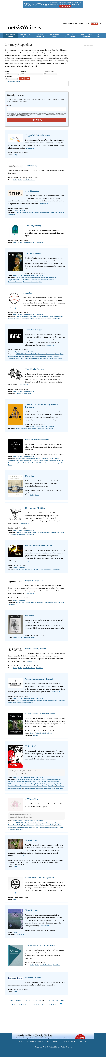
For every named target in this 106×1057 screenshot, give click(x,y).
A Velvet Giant (32, 799)
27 (30, 1000)
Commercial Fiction (47, 458)
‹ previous (18, 1000)
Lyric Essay (47, 602)
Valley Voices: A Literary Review (40, 713)
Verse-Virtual (31, 840)
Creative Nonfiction (29, 180)
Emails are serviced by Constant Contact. (21, 115)
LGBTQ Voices (25, 280)
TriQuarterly (31, 165)
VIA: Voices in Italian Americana (40, 945)
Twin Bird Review (33, 329)
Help (60, 1041)
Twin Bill (27, 293)
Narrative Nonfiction (57, 212)
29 (36, 1000)
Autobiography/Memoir (23, 458)
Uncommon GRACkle (35, 508)
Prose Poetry (27, 282)
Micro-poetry (12, 534)
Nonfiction (11, 214)
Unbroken (29, 476)
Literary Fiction (35, 280)
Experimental (37, 277)
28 (33, 1000)
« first (11, 1000)
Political (44, 786)
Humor (50, 316)
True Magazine (32, 191)
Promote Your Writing (25, 35)
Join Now (99, 35)
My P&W (81, 23)
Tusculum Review (33, 253)
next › (57, 1000)
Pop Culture (30, 319)
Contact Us (74, 1041)
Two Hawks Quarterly (35, 369)
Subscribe (94, 23)
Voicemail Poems (33, 977)
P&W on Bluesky (97, 28)
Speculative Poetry (47, 358)
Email (9, 105)
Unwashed (30, 615)
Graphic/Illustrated (14, 280)
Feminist (45, 277)
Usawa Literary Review (35, 648)
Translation (39, 242)
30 (40, 1000)
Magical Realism (41, 356)
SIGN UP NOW (36, 120)
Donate (65, 23)
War (40, 282)
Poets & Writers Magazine (86, 35)
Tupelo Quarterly (33, 225)
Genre (7, 71)
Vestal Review (31, 910)
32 (46, 1000)
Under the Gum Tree (34, 580)
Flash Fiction (52, 277)
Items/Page (8, 76)
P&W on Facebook (94, 28)
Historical (45, 316)
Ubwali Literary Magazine (37, 439)
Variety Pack (31, 746)
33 (50, 1000)
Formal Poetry (48, 461)
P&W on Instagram (100, 28)
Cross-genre (29, 277)
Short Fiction (47, 319)
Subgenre (23, 71)
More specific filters (14, 81)
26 (26, 1000)
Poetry (15, 155)
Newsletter (73, 23)
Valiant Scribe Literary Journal (39, 679)
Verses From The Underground (39, 877)
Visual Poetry (56, 319)
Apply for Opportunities (70, 35)
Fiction (20, 180)
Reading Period (49, 71)
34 (53, 1000)
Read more (29, 148)
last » (62, 1000)
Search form (100, 23)
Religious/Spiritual (27, 703)
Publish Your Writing (10, 35)
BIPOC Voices (20, 277)
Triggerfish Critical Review (37, 135)
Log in (87, 23)
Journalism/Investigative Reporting (39, 212)
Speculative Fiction (35, 358)
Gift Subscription (31, 1041)
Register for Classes (54, 35)
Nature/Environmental (15, 282)
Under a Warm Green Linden (38, 545)
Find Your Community (40, 35)
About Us (66, 1041)
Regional (35, 735)
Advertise (41, 1041)
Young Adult (59, 788)
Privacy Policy (83, 1041)
